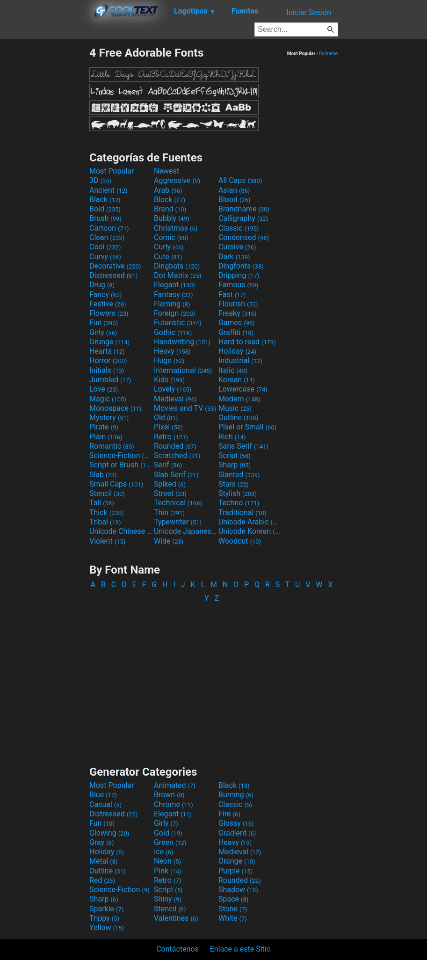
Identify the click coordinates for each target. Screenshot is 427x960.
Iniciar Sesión (308, 12)
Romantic (111, 446)
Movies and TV (185, 408)
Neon (167, 861)
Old (166, 417)
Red (102, 880)
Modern (239, 398)
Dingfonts (241, 266)
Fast (232, 294)
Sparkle (106, 908)
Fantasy (173, 294)
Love (103, 389)
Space (233, 899)
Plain (105, 436)
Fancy (105, 294)
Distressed (113, 275)
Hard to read (247, 341)
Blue (103, 794)
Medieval (175, 398)
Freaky (237, 313)
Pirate (103, 426)
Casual (105, 804)
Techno (238, 502)
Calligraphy (243, 218)
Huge (169, 360)
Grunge (109, 341)
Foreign (174, 313)
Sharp (234, 464)
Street (170, 493)
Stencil (107, 493)
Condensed (243, 237)
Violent (107, 541)
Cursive (237, 246)
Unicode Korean (249, 531)
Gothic (173, 332)
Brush (105, 218)
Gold (168, 833)
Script (234, 455)
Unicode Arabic (249, 521)
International (183, 370)
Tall (101, 502)
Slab (103, 474)
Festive (107, 303)
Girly (103, 332)
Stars (233, 484)
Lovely (172, 389)
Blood (234, 199)
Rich (232, 436)
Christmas (175, 228)
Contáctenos (177, 949)
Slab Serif (176, 474)
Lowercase (243, 389)
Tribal (105, 521)
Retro (171, 436)
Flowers (109, 313)
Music (235, 408)
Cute (168, 256)
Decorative (115, 266)
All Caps (240, 180)
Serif (168, 464)
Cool (105, 246)
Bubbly (171, 218)
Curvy (105, 256)
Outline (238, 417)
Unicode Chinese (120, 531)
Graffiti (235, 332)
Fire (229, 813)
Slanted (239, 474)
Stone (232, 908)
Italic (232, 370)
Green (170, 842)
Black (105, 199)
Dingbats (177, 266)
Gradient (237, 833)
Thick (106, 512)
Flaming (172, 303)
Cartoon (109, 228)
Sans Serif (243, 446)
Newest (166, 171)
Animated (174, 785)
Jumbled (110, 379)
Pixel (168, 426)
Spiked (170, 484)
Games (236, 322)
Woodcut (239, 541)
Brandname (243, 208)
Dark (234, 256)
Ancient (108, 190)
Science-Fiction (120, 455)
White (232, 918)
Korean (236, 379)
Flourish (238, 303)
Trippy (104, 918)
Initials (106, 370)
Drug (102, 284)
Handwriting (182, 341)
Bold (105, 208)
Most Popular (111, 171)
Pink (167, 870)
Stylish (237, 493)
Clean (106, 237)
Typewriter (178, 521)
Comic (171, 237)
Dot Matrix (178, 275)
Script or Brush (120, 464)
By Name (328, 53)
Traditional (242, 512)
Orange (236, 861)
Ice (163, 851)
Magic (107, 398)
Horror (108, 360)
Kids (169, 379)
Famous (238, 284)
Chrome (173, 804)
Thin (169, 512)
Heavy (172, 351)
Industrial (240, 360)
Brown (169, 794)
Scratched (177, 455)
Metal (103, 861)
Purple (235, 870)
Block (169, 199)
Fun (103, 322)
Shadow (238, 889)
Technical (178, 502)
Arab (168, 190)
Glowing (109, 833)
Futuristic (178, 322)
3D (100, 180)
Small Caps (116, 484)
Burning (235, 794)
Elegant (174, 284)
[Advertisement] (44, 186)
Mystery (109, 417)
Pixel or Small (247, 426)
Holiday (237, 351)
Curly (169, 246)
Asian (234, 190)
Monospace (115, 408)
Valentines (176, 918)
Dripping (238, 275)
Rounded (175, 446)
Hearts (106, 351)
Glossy (236, 823)
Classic (238, 228)
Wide (168, 541)
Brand (170, 208)
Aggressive (177, 180)
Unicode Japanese (185, 531)
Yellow (106, 927)
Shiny (167, 899)
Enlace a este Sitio (240, 949)
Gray (101, 842)
